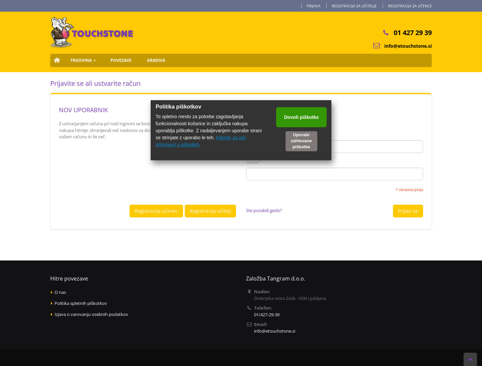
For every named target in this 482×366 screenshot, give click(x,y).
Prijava (313, 5)
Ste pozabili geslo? (264, 210)
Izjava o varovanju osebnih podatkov (91, 314)
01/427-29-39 (266, 315)
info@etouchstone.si (408, 46)
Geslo (252, 162)
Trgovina (81, 60)
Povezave (121, 60)
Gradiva (156, 60)
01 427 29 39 (413, 32)
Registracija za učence (410, 5)
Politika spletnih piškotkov (81, 303)
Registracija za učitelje (354, 5)
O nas (60, 292)
